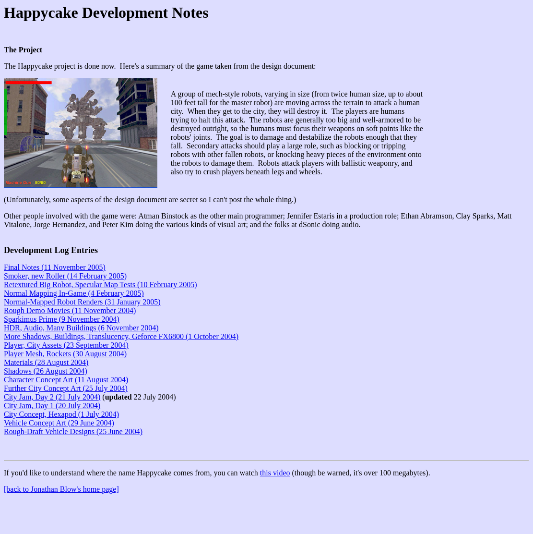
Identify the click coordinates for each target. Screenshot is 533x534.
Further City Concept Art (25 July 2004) (66, 388)
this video (275, 473)
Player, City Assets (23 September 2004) (66, 345)
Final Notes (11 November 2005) (55, 267)
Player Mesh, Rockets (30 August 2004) (65, 354)
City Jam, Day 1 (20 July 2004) (52, 405)
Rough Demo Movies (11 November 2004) (70, 310)
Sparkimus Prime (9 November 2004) (61, 319)
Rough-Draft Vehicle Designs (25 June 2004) (73, 431)
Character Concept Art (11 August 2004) (66, 380)
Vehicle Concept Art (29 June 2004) (59, 423)
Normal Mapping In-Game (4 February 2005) (74, 293)
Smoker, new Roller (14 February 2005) (65, 276)
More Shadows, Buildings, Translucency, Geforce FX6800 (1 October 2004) (121, 336)
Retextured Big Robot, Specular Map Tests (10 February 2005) (100, 284)
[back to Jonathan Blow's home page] (61, 489)
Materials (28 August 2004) (46, 362)
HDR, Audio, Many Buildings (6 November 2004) (81, 328)
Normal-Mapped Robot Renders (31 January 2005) (82, 302)
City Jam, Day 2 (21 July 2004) (52, 397)
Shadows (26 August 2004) (45, 371)
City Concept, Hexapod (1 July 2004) (61, 414)
